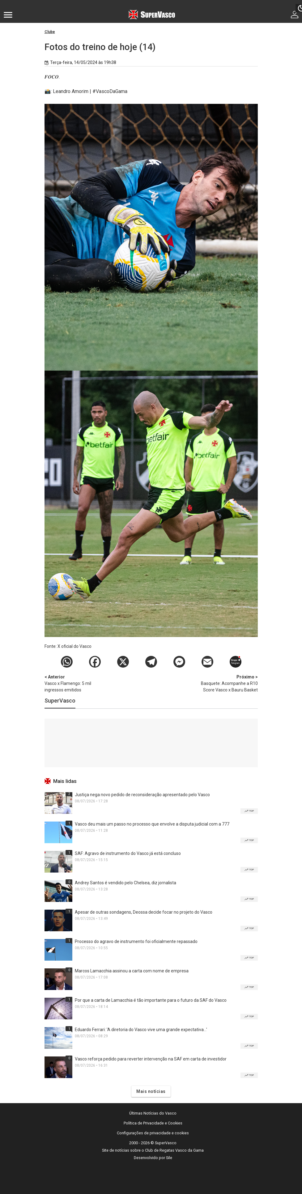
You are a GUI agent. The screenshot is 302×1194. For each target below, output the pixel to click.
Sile (169, 1157)
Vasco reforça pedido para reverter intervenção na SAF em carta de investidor (151, 1058)
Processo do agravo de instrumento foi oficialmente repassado (136, 941)
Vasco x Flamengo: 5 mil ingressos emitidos (77, 683)
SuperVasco (60, 700)
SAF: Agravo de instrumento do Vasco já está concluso (128, 853)
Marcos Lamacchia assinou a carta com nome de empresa (132, 970)
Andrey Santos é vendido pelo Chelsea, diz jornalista (125, 882)
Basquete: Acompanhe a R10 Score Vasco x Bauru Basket (225, 683)
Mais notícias (151, 1091)
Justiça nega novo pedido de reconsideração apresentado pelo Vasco (142, 794)
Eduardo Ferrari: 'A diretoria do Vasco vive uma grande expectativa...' (141, 1029)
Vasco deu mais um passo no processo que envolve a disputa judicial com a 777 (152, 824)
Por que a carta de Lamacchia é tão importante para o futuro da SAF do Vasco (151, 1000)
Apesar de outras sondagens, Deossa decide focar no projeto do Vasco (143, 912)
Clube (50, 32)
